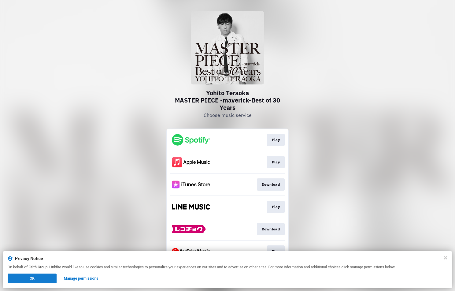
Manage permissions (81, 278)
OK (32, 278)
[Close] (445, 258)
